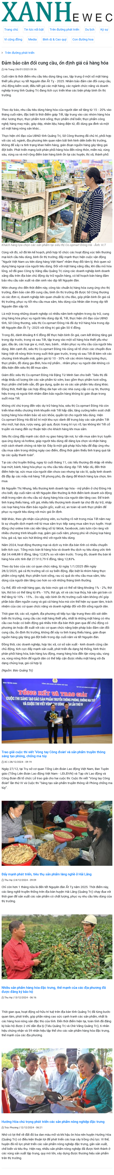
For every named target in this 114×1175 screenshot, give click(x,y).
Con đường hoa (82, 39)
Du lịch (89, 29)
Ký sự (104, 29)
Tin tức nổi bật (34, 29)
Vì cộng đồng (13, 39)
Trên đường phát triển (64, 29)
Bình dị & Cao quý (54, 39)
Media (32, 39)
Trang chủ (11, 29)
